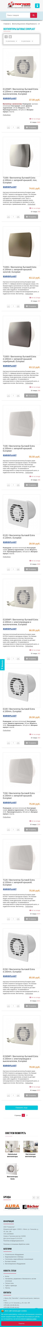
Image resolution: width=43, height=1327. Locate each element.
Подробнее (7, 115)
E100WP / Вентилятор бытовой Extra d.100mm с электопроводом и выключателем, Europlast (20, 622)
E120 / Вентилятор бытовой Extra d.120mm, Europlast (19, 536)
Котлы (7, 1276)
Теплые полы (9, 1283)
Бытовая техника (10, 1261)
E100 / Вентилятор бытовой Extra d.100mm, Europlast (19, 710)
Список (6, 36)
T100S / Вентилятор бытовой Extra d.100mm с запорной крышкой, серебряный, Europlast (19, 359)
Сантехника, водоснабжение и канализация (19, 1259)
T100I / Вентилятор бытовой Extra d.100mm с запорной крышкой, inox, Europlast (20, 180)
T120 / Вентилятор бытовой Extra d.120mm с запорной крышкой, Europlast (19, 882)
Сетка (10, 36)
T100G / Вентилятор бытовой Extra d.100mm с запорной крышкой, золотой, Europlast (19, 269)
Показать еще (21, 1108)
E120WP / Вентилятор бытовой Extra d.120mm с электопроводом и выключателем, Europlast (20, 91)
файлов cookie (31, 1319)
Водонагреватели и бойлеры (14, 1257)
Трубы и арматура (11, 1285)
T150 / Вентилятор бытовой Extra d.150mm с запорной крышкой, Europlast (19, 795)
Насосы (7, 1288)
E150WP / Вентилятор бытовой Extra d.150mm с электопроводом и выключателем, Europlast (20, 1058)
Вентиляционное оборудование (15, 1264)
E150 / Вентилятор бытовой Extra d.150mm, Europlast (19, 970)
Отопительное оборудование (14, 1254)
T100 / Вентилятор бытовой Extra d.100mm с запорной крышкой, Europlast (19, 448)
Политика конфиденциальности (13, 1241)
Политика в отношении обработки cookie (16, 1244)
